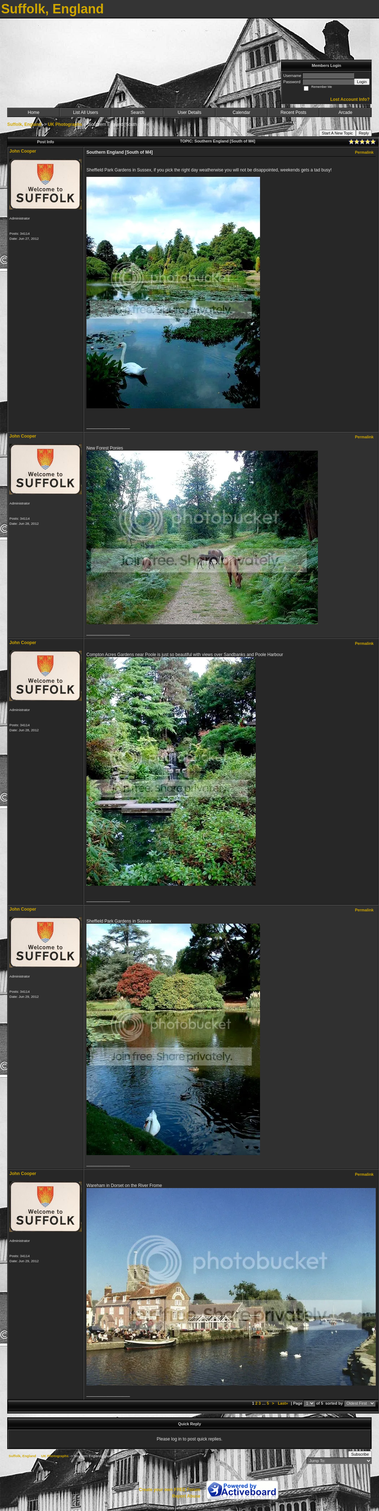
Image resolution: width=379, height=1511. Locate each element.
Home (33, 112)
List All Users (85, 112)
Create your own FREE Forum (169, 1489)
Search (137, 112)
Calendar (241, 112)
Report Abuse (186, 1496)
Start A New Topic (337, 133)
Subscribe (360, 1454)
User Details (189, 112)
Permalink (364, 152)
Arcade (345, 112)
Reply (364, 133)
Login (362, 82)
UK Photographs (65, 124)
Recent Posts (293, 112)
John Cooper (22, 151)
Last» (283, 1403)
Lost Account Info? (350, 99)
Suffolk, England (24, 124)
